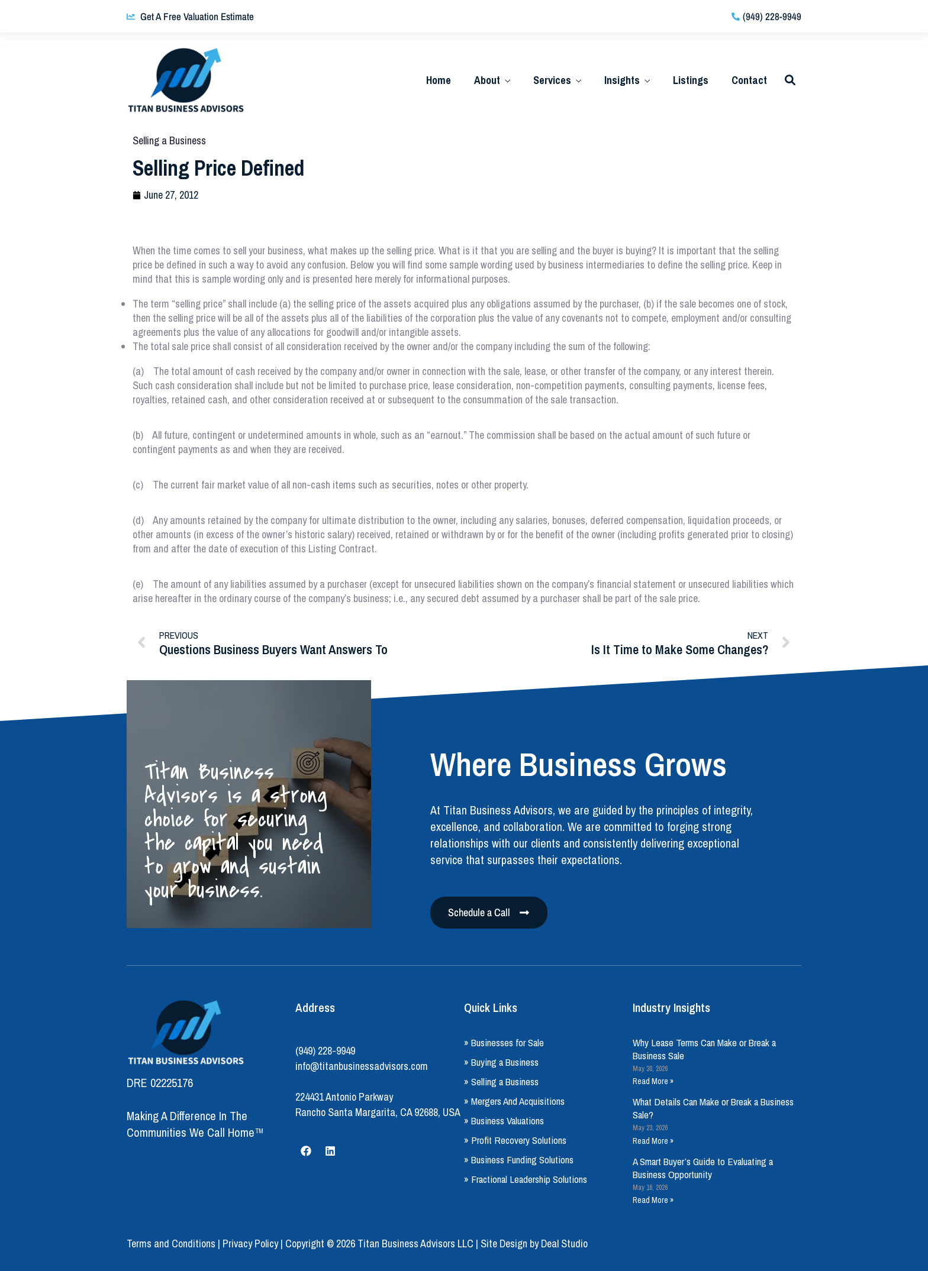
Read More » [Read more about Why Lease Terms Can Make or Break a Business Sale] (653, 1081)
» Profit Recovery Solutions (515, 1140)
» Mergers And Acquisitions (514, 1101)
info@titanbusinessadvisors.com (361, 1066)
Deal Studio (564, 1243)
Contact (749, 80)
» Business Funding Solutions (518, 1159)
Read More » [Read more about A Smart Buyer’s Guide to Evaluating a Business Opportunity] (653, 1200)
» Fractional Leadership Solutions (525, 1179)
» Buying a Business (501, 1062)
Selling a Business (169, 140)
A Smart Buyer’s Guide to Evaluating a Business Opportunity (703, 1167)
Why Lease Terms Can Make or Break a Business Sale (704, 1049)
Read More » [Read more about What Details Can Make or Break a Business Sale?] (653, 1141)
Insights (622, 80)
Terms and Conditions (171, 1243)
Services (552, 80)
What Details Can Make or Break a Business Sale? (713, 1108)
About (487, 80)
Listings (690, 80)
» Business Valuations (504, 1120)
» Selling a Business (501, 1081)
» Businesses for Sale (504, 1042)
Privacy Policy (250, 1243)
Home (438, 80)
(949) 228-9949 (325, 1050)
